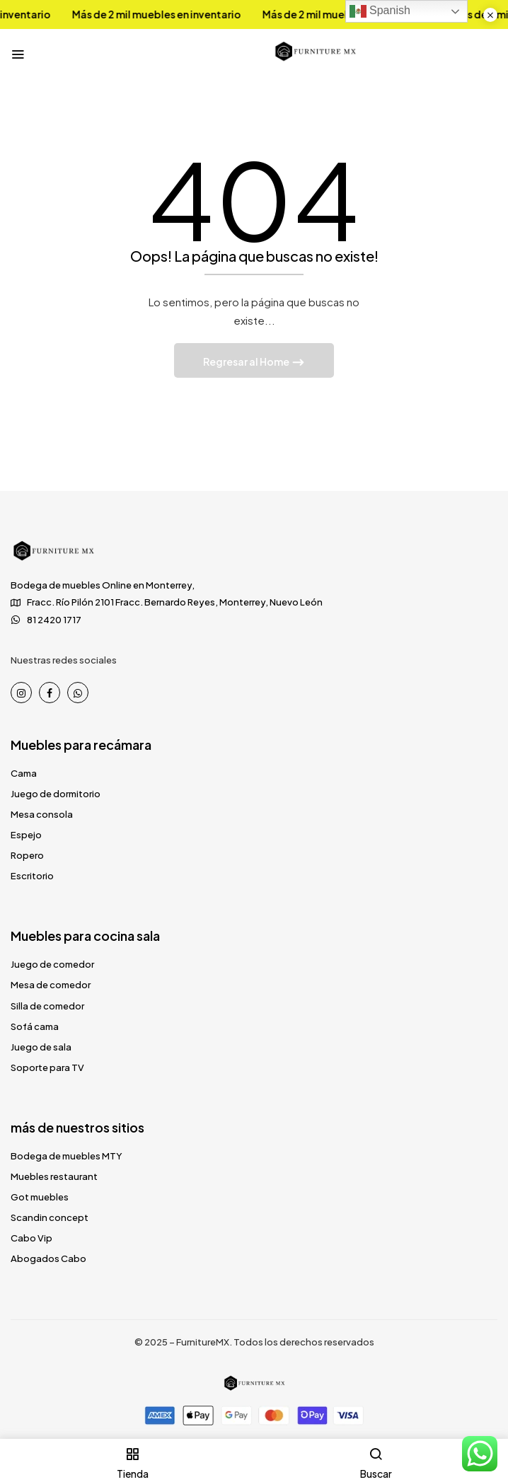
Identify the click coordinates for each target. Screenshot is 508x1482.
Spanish (380, 11)
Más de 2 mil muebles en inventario (146, 14)
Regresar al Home (247, 361)
